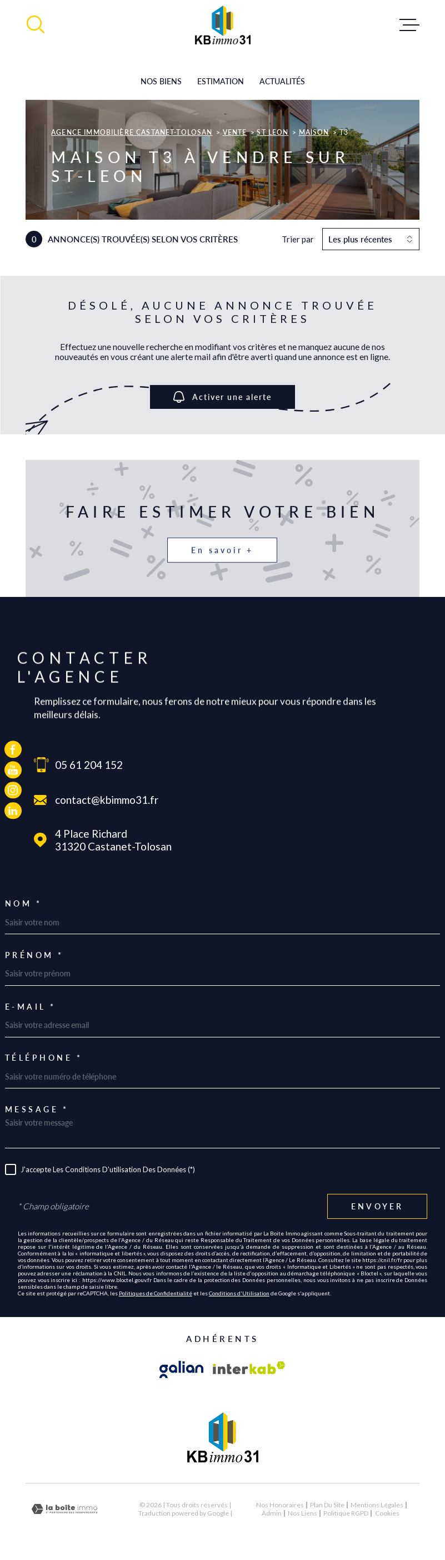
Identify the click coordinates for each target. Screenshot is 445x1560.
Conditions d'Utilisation (239, 1293)
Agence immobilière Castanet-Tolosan (131, 132)
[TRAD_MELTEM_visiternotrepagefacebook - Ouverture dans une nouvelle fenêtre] (13, 749)
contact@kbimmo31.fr (106, 799)
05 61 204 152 (89, 764)
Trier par (298, 239)
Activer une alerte (222, 397)
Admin (272, 1513)
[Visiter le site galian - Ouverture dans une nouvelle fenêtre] (181, 1370)
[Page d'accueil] (222, 25)
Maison (314, 132)
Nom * (23, 904)
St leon (272, 132)
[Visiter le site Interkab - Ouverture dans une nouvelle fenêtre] (249, 1370)
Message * (37, 1109)
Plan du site (327, 1505)
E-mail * (30, 1007)
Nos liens (302, 1513)
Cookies (387, 1513)
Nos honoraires (280, 1505)
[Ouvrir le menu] (409, 25)
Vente (235, 132)
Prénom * (34, 955)
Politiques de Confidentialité (155, 1293)
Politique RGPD (345, 1513)
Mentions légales (377, 1505)
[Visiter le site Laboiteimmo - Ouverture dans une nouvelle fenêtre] (64, 1509)
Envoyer (377, 1206)
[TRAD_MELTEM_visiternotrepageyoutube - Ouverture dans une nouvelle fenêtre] (13, 769)
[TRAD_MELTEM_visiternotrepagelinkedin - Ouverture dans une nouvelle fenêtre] (13, 810)
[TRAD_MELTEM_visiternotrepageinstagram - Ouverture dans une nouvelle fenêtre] (13, 790)
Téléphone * (44, 1058)
